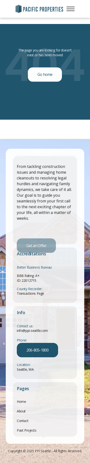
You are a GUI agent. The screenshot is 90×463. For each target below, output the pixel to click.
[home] (39, 9)
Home (21, 401)
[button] (70, 9)
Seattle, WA (25, 370)
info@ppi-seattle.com (32, 331)
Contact (22, 420)
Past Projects (26, 430)
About (21, 411)
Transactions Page (30, 293)
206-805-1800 (37, 350)
